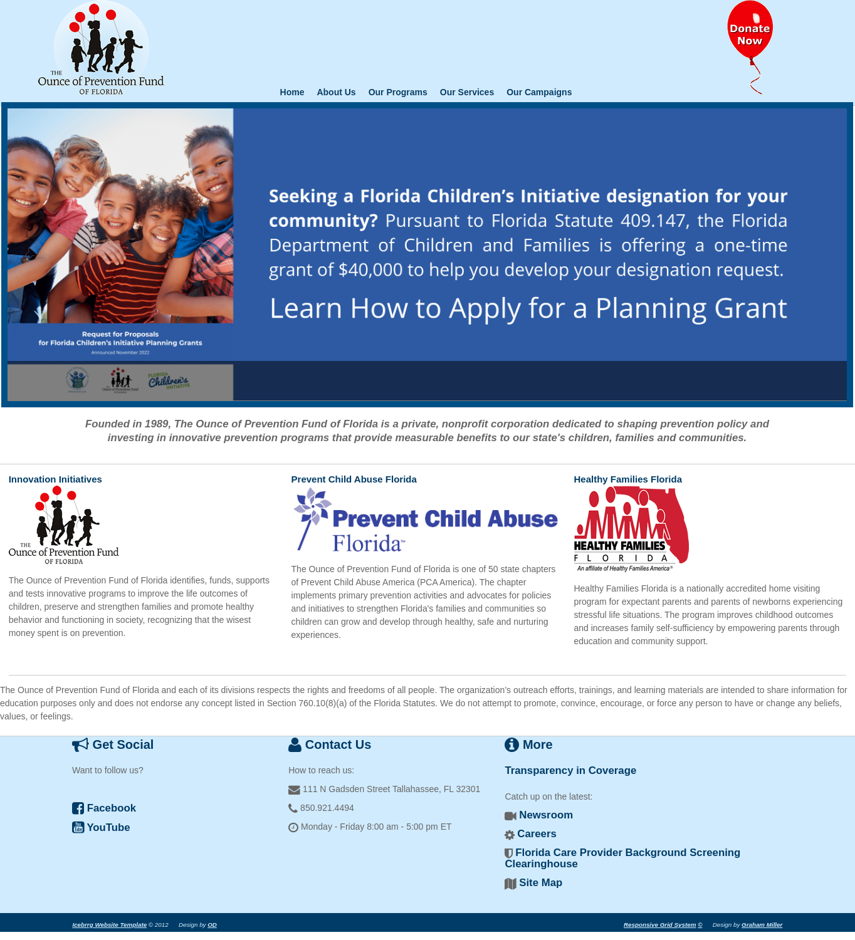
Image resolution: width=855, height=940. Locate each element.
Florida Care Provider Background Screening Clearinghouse (622, 858)
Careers (537, 834)
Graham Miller (762, 924)
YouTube (101, 827)
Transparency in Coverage (570, 770)
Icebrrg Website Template (109, 924)
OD (212, 924)
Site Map (540, 883)
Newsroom (546, 815)
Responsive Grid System (660, 924)
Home (292, 92)
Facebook (104, 808)
